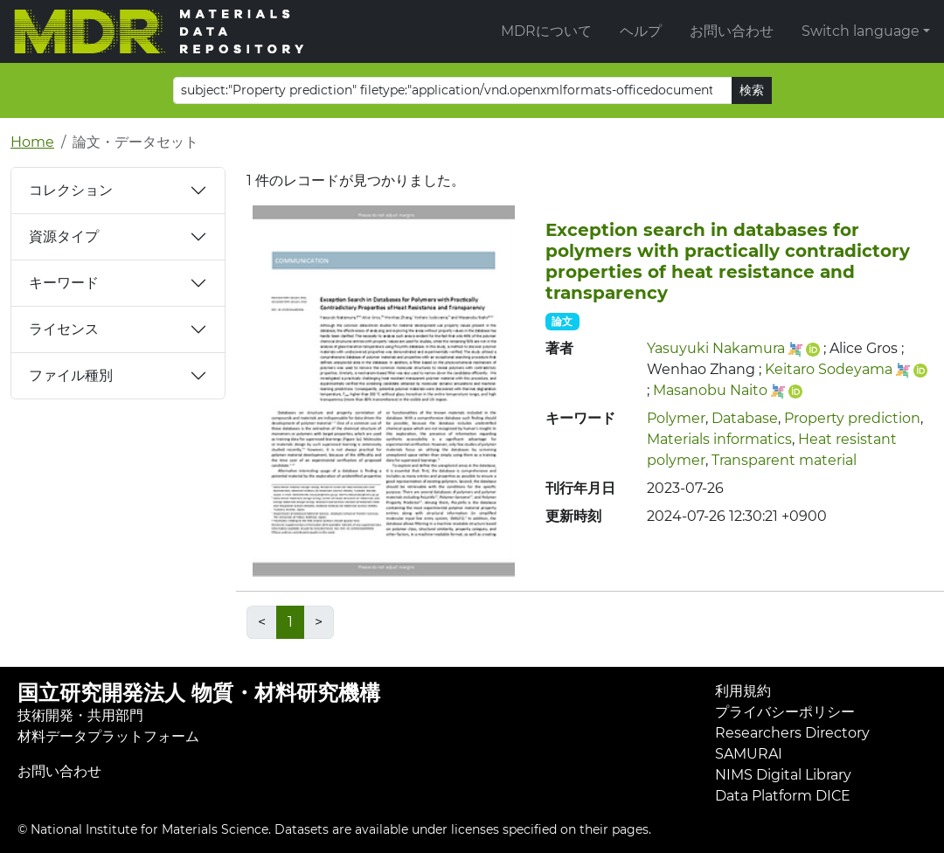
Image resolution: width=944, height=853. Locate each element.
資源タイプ (64, 236)
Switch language (861, 31)
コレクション (71, 190)
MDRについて (546, 31)
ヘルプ (641, 31)
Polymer (676, 418)
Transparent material (784, 460)
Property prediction (852, 418)
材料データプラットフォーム (108, 736)
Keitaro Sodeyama (828, 369)
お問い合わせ (732, 31)
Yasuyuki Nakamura (716, 348)
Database (744, 418)
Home (32, 142)
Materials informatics (719, 439)
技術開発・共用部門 (80, 715)
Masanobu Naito (710, 390)
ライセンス (64, 329)
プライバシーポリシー (785, 712)
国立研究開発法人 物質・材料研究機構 (198, 692)
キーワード (64, 282)
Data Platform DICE (782, 795)
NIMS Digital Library (783, 774)
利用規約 (743, 691)
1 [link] (290, 622)
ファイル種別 (71, 375)
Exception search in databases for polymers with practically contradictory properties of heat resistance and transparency (727, 261)
